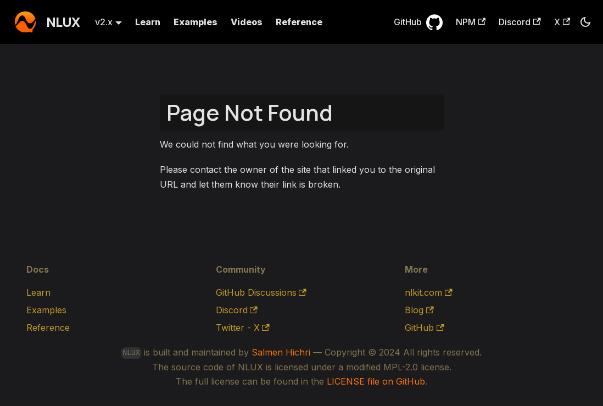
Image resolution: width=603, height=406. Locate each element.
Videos (247, 21)
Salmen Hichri (281, 352)
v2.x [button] (104, 21)
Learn (147, 21)
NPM (470, 21)
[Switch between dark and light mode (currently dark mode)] (585, 22)
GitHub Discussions (261, 292)
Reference (299, 21)
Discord (519, 21)
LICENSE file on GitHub (376, 381)
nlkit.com (428, 292)
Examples (195, 21)
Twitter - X (243, 327)
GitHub (408, 21)
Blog (419, 309)
